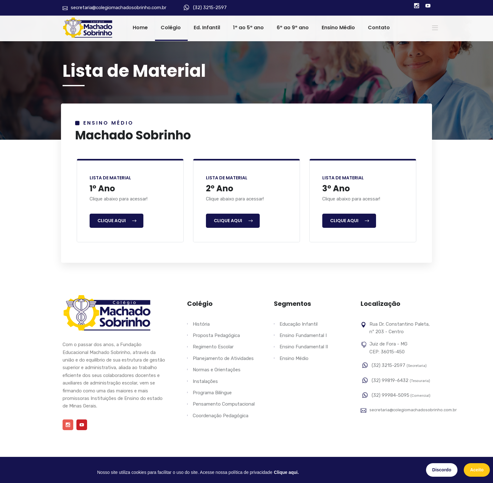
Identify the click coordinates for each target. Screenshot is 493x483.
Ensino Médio (338, 27)
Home (140, 27)
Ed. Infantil (207, 27)
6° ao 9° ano (293, 27)
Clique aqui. (286, 472)
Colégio (171, 27)
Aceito (477, 469)
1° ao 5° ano (248, 27)
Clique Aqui (117, 220)
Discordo (441, 469)
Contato (379, 27)
